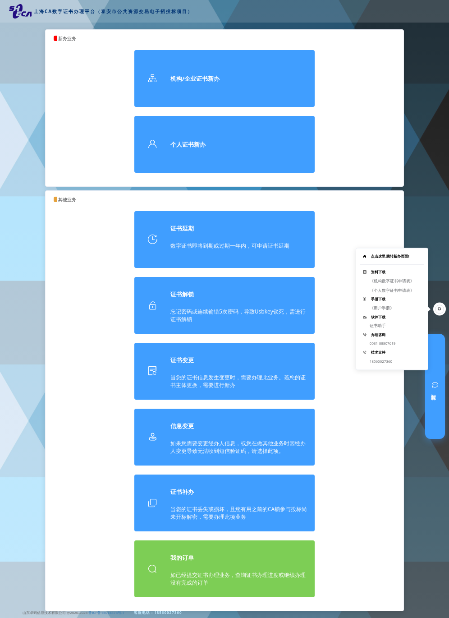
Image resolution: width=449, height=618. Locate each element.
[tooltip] (392, 309)
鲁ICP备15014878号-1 (106, 612)
